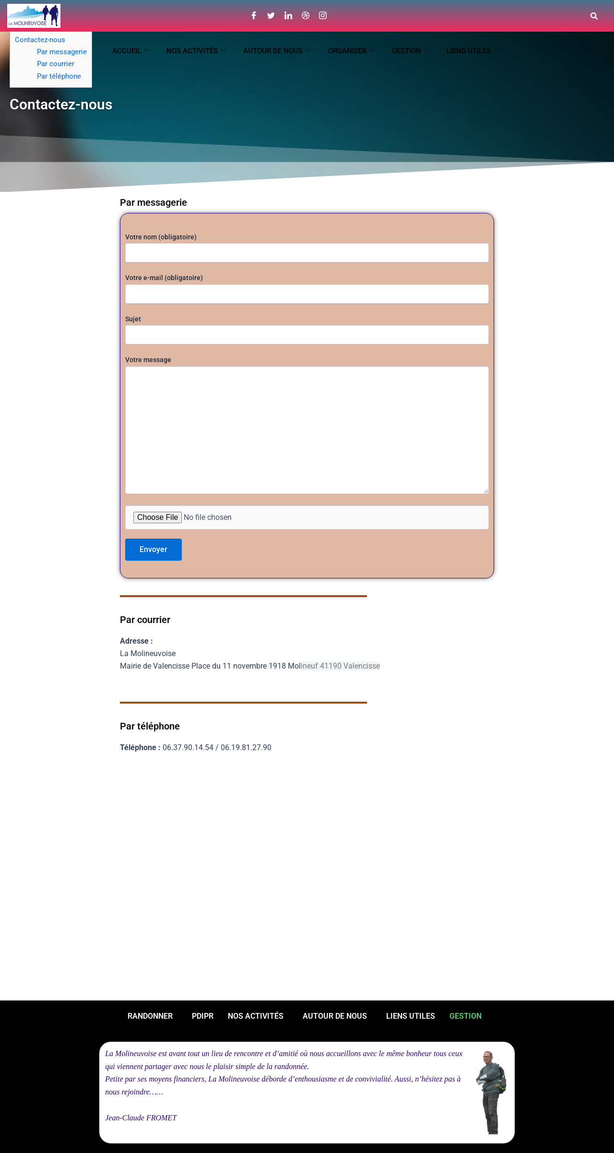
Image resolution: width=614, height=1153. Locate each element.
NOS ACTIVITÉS (196, 51)
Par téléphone (59, 76)
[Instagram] (323, 16)
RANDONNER (150, 1016)
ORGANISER (351, 51)
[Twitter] (271, 16)
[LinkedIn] (288, 16)
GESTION (410, 51)
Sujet (307, 329)
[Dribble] (305, 16)
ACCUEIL (130, 51)
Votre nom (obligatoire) (307, 247)
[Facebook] (254, 16)
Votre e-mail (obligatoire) (307, 288)
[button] (152, 1016)
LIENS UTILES (473, 51)
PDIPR (202, 1016)
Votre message (307, 426)
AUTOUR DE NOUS (277, 51)
